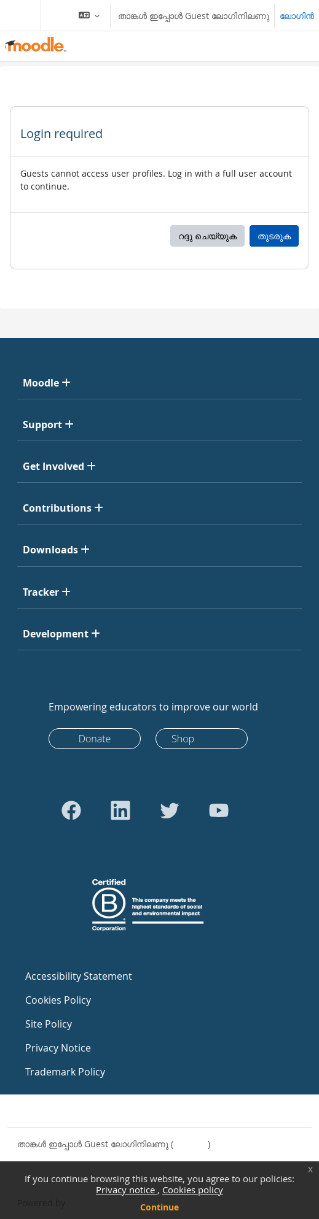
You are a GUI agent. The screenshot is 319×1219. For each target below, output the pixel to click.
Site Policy (48, 1024)
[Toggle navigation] (18, 15)
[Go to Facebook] (71, 810)
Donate (95, 738)
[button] (89, 15)
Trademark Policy (65, 1072)
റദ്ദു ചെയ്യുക (207, 236)
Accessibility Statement (78, 976)
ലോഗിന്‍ (297, 15)
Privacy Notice (58, 1048)
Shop (182, 738)
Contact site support (67, 1111)
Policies (32, 1157)
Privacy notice (126, 1189)
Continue (159, 1207)
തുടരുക (274, 236)
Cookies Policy (58, 1000)
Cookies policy (192, 1189)
